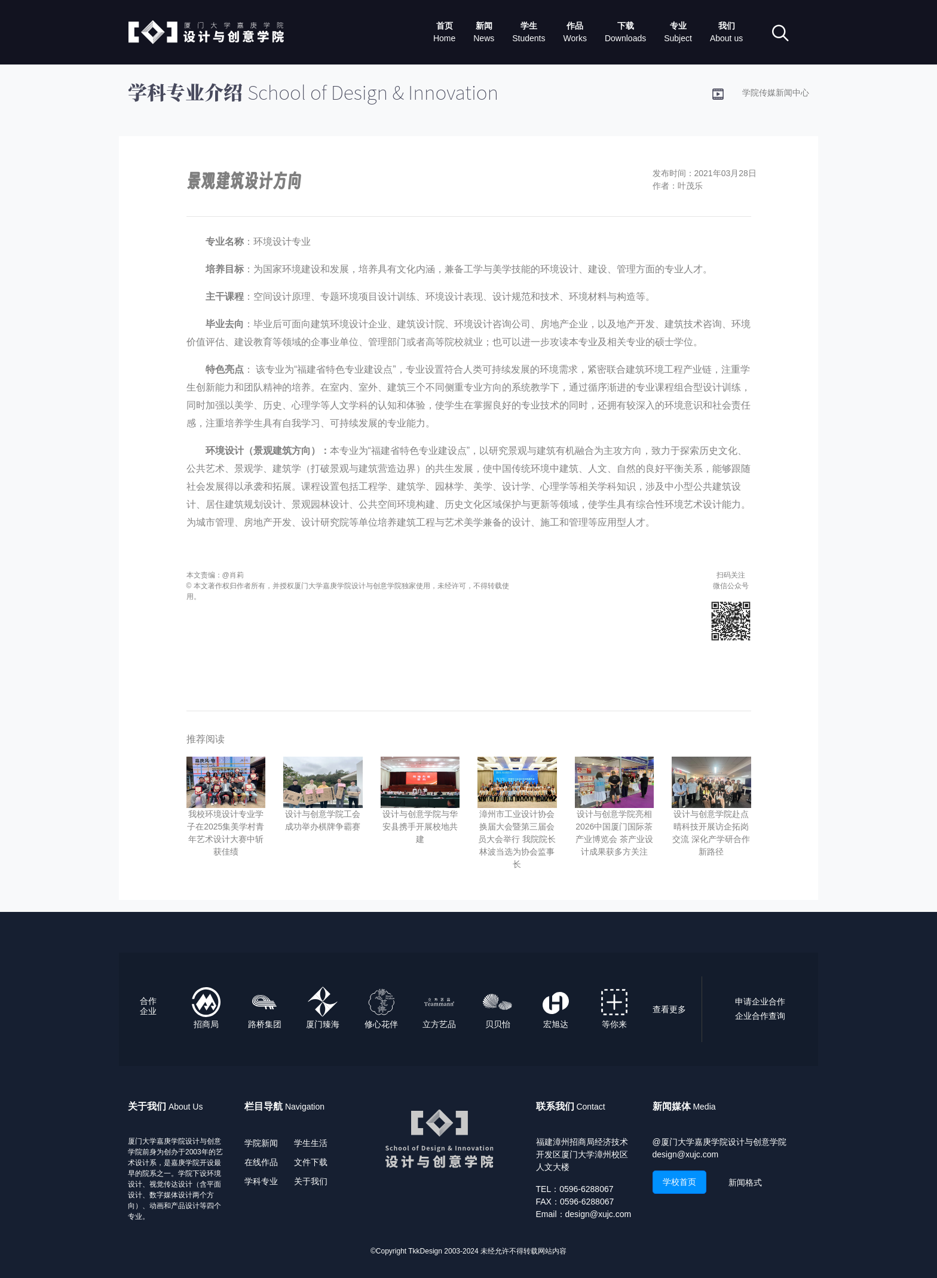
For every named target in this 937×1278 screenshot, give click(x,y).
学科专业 (261, 1181)
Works (575, 38)
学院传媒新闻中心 (775, 92)
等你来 (614, 1024)
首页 (444, 25)
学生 (528, 25)
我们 (726, 25)
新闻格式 (745, 1182)
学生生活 (310, 1143)
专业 (678, 25)
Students (528, 38)
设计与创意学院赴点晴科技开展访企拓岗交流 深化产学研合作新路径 (711, 832)
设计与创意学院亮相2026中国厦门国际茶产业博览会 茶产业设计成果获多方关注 (614, 832)
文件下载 (310, 1162)
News (483, 38)
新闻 (484, 25)
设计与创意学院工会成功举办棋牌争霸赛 (322, 820)
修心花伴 (381, 1024)
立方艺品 (439, 1024)
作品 (575, 25)
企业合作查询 (760, 1016)
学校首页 (679, 1182)
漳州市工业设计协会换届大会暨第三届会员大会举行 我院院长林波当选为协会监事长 (517, 839)
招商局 (206, 1024)
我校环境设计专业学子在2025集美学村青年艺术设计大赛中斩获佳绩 (225, 832)
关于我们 (310, 1181)
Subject (678, 38)
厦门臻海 (322, 1024)
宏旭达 (555, 1024)
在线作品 (261, 1162)
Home (444, 38)
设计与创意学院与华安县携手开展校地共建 (420, 826)
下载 (625, 25)
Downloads (625, 38)
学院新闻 (261, 1143)
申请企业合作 (760, 1001)
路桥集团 (264, 1024)
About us (726, 38)
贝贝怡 (497, 1024)
